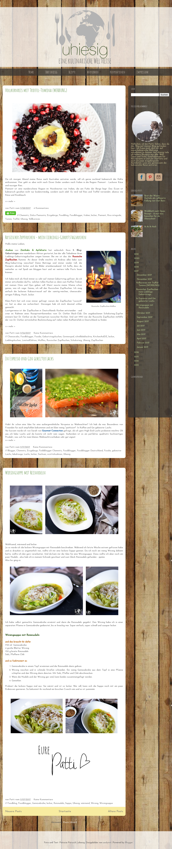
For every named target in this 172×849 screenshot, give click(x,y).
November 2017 (145, 279)
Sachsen (42, 454)
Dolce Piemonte (38, 215)
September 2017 (145, 317)
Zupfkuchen (97, 340)
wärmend (85, 803)
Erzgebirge (52, 215)
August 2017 (143, 321)
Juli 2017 (141, 326)
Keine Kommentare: (44, 333)
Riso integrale (114, 215)
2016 (136, 352)
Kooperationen (117, 72)
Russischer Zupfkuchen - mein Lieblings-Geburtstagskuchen (45, 237)
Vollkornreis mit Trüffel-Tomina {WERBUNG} (36, 90)
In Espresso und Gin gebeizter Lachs (29, 359)
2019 (136, 263)
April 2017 (142, 339)
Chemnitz (24, 215)
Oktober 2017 (144, 313)
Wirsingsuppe (106, 803)
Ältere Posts (115, 811)
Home (31, 72)
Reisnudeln (59, 803)
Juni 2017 (141, 330)
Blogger (11, 450)
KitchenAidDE (100, 336)
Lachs (27, 454)
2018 (136, 267)
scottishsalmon (54, 454)
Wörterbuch (92, 72)
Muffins (41, 340)
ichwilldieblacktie (83, 336)
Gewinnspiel (68, 336)
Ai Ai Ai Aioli (150, 227)
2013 (136, 365)
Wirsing (94, 803)
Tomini (8, 219)
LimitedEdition (29, 340)
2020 (137, 258)
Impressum (142, 72)
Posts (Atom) (70, 822)
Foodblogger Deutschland (90, 450)
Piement (102, 215)
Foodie (37, 336)
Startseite (65, 811)
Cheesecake (13, 336)
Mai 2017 (141, 334)
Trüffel (16, 219)
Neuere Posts (13, 811)
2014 (136, 361)
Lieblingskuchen (13, 340)
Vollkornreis (34, 219)
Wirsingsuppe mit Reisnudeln (25, 473)
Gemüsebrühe (38, 803)
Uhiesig (24, 219)
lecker (94, 215)
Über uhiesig (51, 72)
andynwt (107, 842)
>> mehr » (10, 201)
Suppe (68, 803)
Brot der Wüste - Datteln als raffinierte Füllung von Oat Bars (155, 198)
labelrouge (17, 454)
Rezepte (72, 72)
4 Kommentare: (41, 208)
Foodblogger (76, 215)
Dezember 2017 (144, 275)
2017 (136, 271)
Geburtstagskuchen (52, 336)
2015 (136, 357)
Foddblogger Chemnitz (50, 450)
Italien (87, 215)
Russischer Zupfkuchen (58, 340)
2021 (136, 254)
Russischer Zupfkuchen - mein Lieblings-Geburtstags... (148, 292)
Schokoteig (76, 340)
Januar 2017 (143, 347)
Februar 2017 (143, 343)
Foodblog (63, 215)
